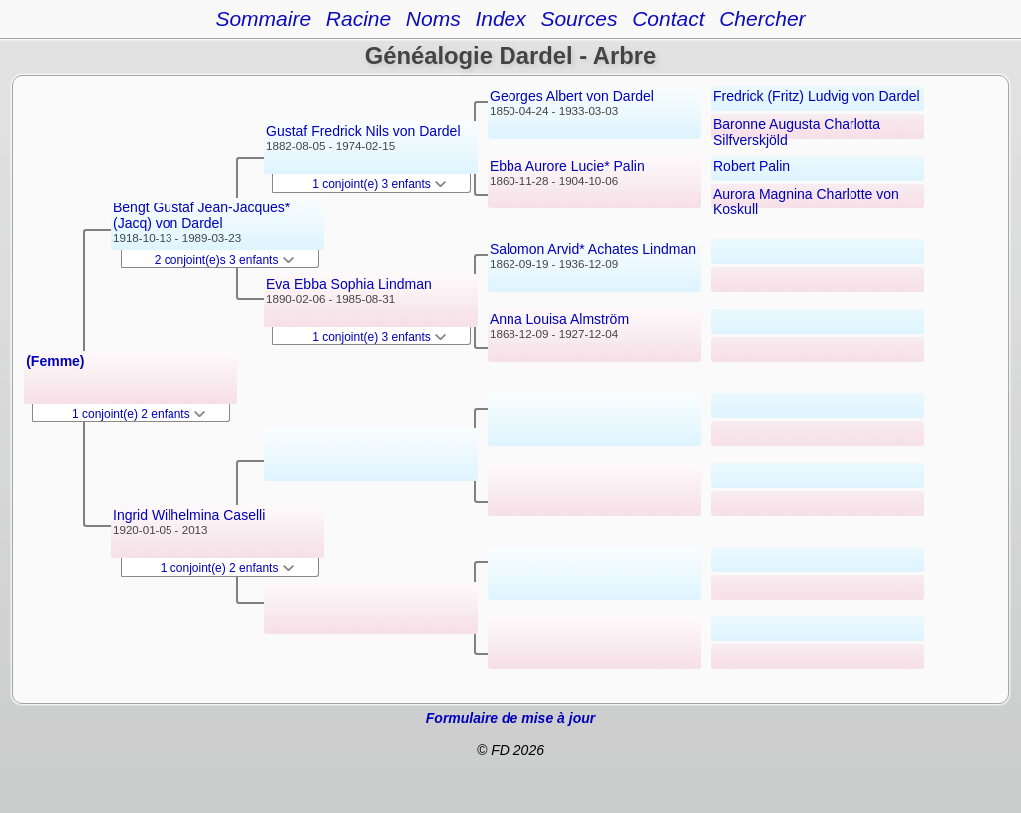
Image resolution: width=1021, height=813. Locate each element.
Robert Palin (751, 166)
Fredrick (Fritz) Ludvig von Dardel (816, 96)
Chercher (762, 18)
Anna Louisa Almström (559, 319)
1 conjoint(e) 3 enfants (379, 184)
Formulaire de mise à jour (510, 718)
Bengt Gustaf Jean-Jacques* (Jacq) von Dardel (201, 215)
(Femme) (55, 361)
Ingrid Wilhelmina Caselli (189, 515)
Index (500, 18)
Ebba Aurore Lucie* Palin (567, 166)
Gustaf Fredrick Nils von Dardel (363, 131)
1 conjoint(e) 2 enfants (138, 414)
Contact (668, 18)
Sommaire (263, 18)
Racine (358, 18)
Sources (578, 18)
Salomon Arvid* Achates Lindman (593, 249)
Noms (433, 18)
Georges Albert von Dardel (572, 96)
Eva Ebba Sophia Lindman (349, 284)
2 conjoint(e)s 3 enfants (224, 260)
